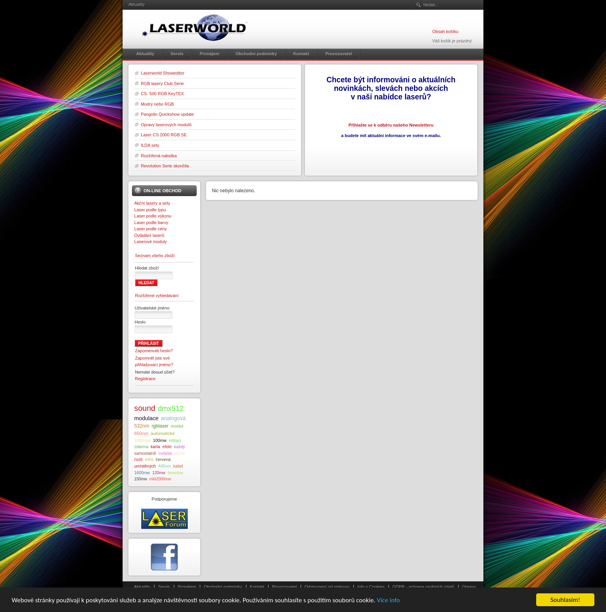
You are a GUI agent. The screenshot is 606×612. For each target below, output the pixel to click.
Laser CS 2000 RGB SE (164, 134)
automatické (163, 433)
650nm (141, 433)
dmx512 (171, 408)
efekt (167, 446)
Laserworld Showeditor (162, 73)
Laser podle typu (150, 209)
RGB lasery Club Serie (162, 83)
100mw (159, 440)
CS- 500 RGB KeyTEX (162, 93)
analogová (173, 418)
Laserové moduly (150, 241)
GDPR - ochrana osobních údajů (423, 586)
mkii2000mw (160, 479)
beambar (175, 473)
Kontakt (257, 586)
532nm (141, 426)
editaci (175, 440)
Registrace (145, 378)
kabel (178, 466)
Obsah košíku (445, 31)
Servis (164, 586)
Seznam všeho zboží (155, 255)
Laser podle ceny (150, 228)
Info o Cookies (371, 586)
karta (155, 446)
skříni (180, 453)
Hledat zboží (147, 268)
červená (163, 459)
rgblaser (160, 426)
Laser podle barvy (151, 222)
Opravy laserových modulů (166, 124)
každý (179, 446)
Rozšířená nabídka (159, 155)
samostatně (145, 453)
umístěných (145, 466)
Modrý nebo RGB (157, 104)
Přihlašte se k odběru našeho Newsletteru (390, 125)
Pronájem (187, 586)
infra (149, 459)
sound (145, 408)
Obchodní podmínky (223, 586)
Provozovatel (284, 586)
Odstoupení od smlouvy (327, 586)
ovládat (165, 453)
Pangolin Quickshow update (167, 114)
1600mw (142, 472)
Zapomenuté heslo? (154, 350)
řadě (138, 459)
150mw (140, 479)
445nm (164, 466)
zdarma (141, 446)
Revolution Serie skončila (165, 165)
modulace (146, 418)
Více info (388, 601)
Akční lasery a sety (152, 203)
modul (177, 425)
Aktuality (142, 586)
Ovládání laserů (149, 235)
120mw (158, 473)
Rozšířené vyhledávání (156, 295)
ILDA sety (150, 145)
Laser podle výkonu (152, 216)
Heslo (140, 322)
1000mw (142, 440)
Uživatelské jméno (152, 308)
